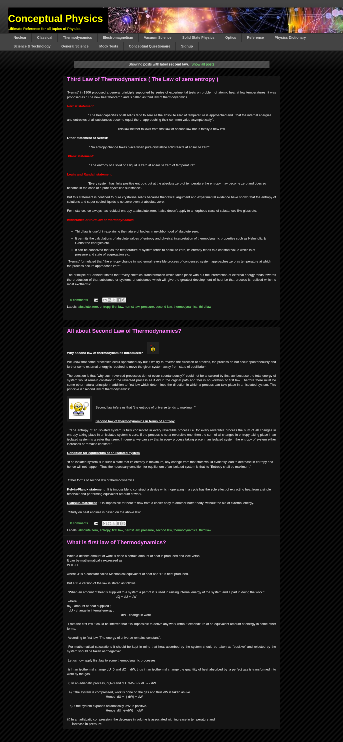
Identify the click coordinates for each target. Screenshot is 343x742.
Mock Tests (108, 46)
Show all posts (203, 64)
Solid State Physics (198, 38)
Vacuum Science (158, 38)
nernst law (132, 306)
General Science (74, 46)
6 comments (79, 300)
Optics (230, 38)
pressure (147, 306)
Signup (187, 46)
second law (164, 306)
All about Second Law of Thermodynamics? (124, 331)
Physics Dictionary (290, 38)
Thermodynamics (77, 38)
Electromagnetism (118, 38)
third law (205, 306)
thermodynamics (185, 306)
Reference (255, 38)
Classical (44, 38)
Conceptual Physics (55, 18)
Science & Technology (32, 46)
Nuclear (20, 38)
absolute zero (88, 306)
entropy (105, 306)
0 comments (79, 523)
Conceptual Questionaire (149, 46)
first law (117, 306)
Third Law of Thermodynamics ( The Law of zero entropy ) (142, 79)
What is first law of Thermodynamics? (116, 542)
